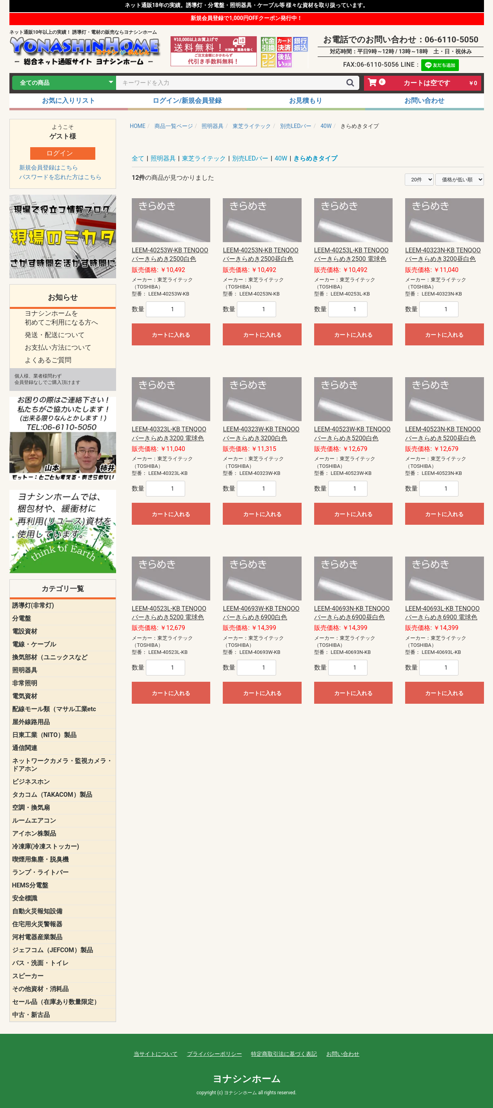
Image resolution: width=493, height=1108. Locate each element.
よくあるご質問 (48, 360)
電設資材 (24, 631)
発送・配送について (55, 335)
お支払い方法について (58, 347)
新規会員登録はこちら (48, 167)
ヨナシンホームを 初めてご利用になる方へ (61, 318)
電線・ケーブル (34, 644)
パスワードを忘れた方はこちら (60, 177)
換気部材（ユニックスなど (49, 657)
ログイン (59, 153)
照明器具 (24, 670)
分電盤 (21, 618)
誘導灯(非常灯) (33, 605)
